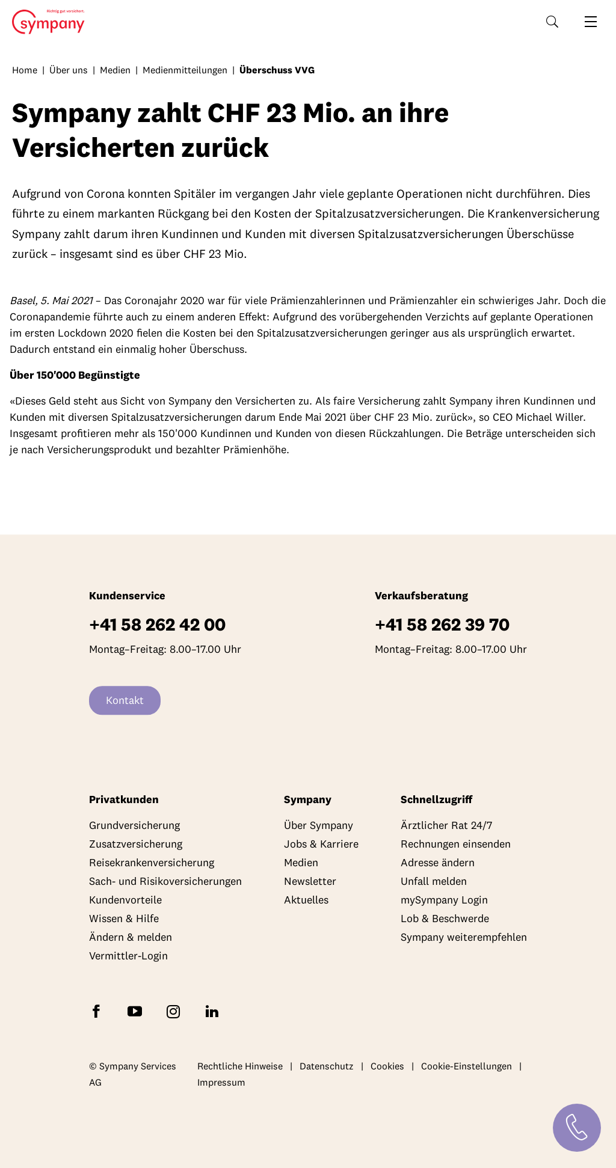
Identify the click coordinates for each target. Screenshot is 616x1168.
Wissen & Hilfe (124, 919)
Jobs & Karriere (321, 844)
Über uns (68, 70)
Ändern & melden (130, 937)
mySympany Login (444, 900)
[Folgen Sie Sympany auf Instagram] (175, 1011)
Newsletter (310, 881)
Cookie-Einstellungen (466, 1066)
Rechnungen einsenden (456, 844)
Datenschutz (327, 1066)
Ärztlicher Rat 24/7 (446, 826)
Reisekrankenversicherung (151, 863)
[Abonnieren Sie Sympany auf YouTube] (137, 1011)
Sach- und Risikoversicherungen (165, 881)
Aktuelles (306, 900)
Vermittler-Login (128, 956)
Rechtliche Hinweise (240, 1066)
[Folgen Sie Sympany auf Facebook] (98, 1011)
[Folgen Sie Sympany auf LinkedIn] (214, 1011)
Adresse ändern (438, 863)
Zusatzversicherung (135, 844)
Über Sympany (318, 826)
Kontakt (125, 701)
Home (45, 22)
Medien (115, 70)
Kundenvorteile (125, 900)
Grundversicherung (134, 826)
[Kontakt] (577, 1128)
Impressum (221, 1083)
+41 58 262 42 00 (157, 625)
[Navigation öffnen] (590, 21)
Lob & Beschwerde (445, 919)
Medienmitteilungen (185, 70)
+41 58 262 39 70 (442, 625)
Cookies (387, 1066)
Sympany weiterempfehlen (464, 937)
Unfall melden (434, 881)
